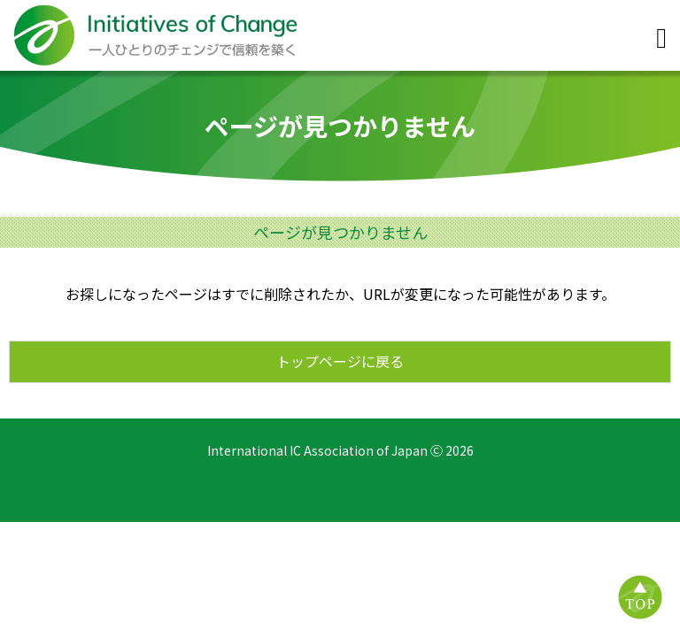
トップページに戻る (340, 361)
